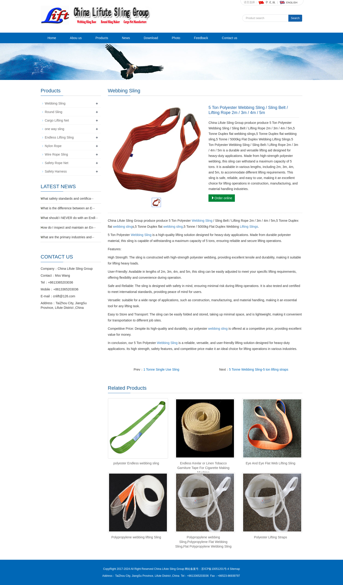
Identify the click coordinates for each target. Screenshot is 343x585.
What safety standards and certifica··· (67, 198)
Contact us (229, 38)
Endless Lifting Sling (59, 137)
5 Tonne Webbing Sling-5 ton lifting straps (258, 369)
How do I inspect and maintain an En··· (68, 227)
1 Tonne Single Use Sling (161, 369)
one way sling (54, 129)
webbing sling (122, 226)
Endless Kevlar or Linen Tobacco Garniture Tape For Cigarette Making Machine (203, 467)
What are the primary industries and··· (67, 237)
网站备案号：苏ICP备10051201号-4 (207, 569)
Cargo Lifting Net (57, 120)
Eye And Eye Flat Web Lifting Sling (270, 463)
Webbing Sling (202, 220)
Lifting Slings (249, 226)
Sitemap (235, 569)
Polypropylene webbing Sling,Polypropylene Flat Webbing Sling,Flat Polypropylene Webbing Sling (203, 541)
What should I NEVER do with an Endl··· (69, 218)
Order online (221, 198)
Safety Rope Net (56, 163)
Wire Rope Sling (56, 154)
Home (52, 38)
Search (295, 18)
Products (102, 38)
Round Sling (53, 112)
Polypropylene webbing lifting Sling (136, 537)
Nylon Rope (53, 146)
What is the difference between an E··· (68, 208)
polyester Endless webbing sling (136, 463)
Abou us (76, 38)
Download (151, 38)
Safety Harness (56, 171)
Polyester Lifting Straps (270, 537)
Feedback (201, 38)
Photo (176, 38)
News (126, 38)
